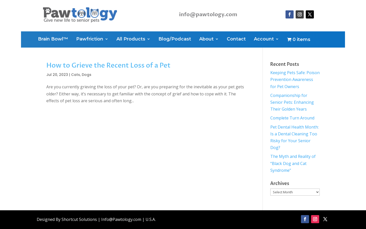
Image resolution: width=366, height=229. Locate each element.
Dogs (86, 74)
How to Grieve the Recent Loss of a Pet (108, 65)
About (206, 39)
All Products (130, 39)
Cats (75, 74)
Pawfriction (89, 39)
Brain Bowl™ (53, 39)
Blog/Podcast (174, 39)
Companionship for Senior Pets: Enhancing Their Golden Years (292, 102)
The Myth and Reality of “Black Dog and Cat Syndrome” (293, 163)
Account (264, 39)
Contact (236, 39)
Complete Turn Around (292, 118)
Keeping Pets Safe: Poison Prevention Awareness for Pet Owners (295, 79)
